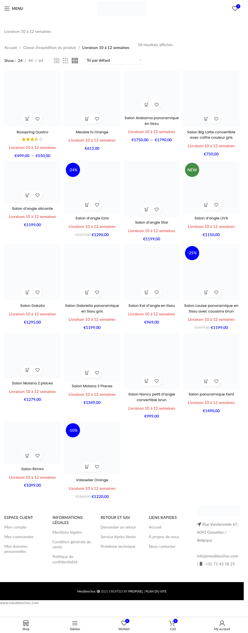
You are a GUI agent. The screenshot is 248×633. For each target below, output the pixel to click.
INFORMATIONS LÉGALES (67, 526)
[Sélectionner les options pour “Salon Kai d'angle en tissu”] (147, 292)
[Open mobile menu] (13, 8)
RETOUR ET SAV (115, 523)
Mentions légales (67, 538)
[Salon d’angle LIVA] (212, 186)
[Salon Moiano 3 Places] (91, 363)
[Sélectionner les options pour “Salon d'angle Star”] (147, 208)
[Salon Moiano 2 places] (31, 362)
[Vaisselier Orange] (91, 455)
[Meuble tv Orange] (91, 97)
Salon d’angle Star (152, 221)
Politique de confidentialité (64, 565)
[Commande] (114, 61)
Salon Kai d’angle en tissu (152, 305)
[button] (87, 117)
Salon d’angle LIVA (212, 217)
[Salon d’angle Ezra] (91, 186)
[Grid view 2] (56, 60)
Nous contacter (162, 552)
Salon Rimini (31, 475)
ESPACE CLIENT (18, 523)
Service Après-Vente (118, 542)
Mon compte (15, 533)
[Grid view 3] (65, 60)
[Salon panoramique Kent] (212, 367)
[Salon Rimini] (31, 449)
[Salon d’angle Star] (152, 188)
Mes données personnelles (16, 555)
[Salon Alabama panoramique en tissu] (152, 90)
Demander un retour (118, 533)
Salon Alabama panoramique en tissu (152, 119)
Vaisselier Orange (92, 486)
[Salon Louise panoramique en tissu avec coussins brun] (212, 272)
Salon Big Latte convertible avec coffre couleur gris (212, 132)
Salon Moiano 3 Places (92, 392)
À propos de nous (164, 542)
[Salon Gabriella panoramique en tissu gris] (91, 272)
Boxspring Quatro (31, 130)
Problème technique (118, 552)
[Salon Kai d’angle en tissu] (152, 272)
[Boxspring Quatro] (31, 97)
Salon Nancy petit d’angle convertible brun (152, 402)
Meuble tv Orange (92, 130)
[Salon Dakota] (31, 272)
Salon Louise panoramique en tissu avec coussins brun (212, 310)
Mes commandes (18, 542)
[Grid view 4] (75, 60)
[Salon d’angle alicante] (31, 181)
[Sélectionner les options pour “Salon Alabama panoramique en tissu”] (147, 103)
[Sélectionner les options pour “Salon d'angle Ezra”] (87, 204)
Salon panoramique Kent (212, 400)
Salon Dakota (31, 305)
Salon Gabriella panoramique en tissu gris (92, 307)
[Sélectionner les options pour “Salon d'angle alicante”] (26, 195)
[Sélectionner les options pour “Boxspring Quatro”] (26, 117)
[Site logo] (122, 8)
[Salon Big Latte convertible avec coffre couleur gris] (212, 97)
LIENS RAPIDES (163, 523)
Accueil (10, 47)
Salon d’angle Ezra (91, 217)
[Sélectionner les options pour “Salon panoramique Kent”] (207, 387)
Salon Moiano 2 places (31, 389)
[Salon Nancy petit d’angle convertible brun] (152, 367)
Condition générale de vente (71, 550)
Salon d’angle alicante (31, 207)
